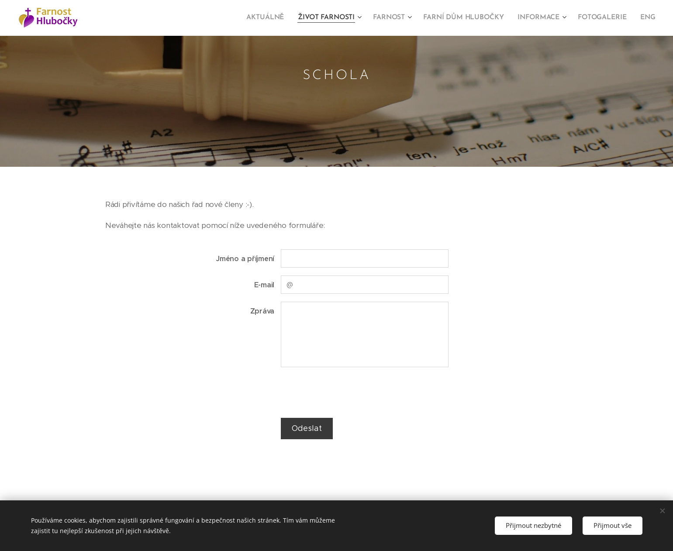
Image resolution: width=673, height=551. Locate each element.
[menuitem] (276, 18)
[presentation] (346, 392)
